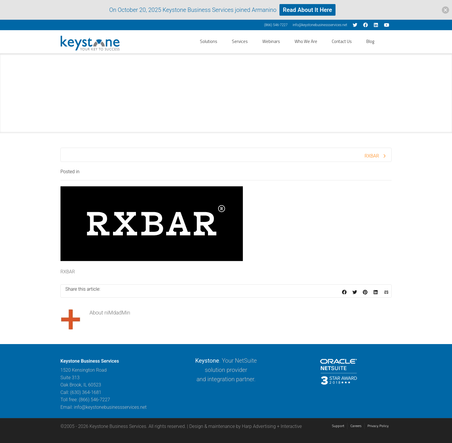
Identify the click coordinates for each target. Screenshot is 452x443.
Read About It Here (307, 9)
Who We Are (306, 41)
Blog (370, 41)
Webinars (271, 41)
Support (338, 425)
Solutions (208, 41)
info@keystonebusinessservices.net (320, 25)
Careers (355, 425)
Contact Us (342, 41)
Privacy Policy (378, 425)
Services (240, 41)
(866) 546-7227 (276, 25)
